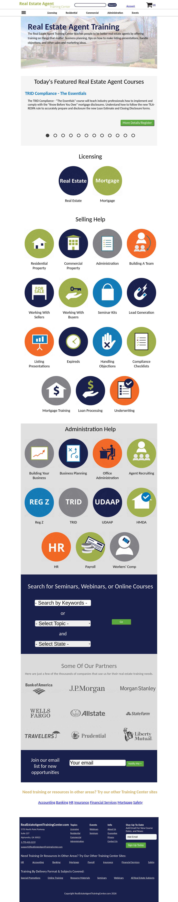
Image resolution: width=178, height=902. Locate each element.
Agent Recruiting (141, 457)
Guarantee (112, 833)
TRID (73, 506)
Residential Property (39, 249)
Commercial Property (73, 249)
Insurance (81, 802)
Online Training (55, 877)
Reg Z (39, 506)
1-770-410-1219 (28, 842)
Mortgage (107, 184)
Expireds (73, 345)
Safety (138, 802)
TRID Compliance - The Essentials (55, 93)
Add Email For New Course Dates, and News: (139, 829)
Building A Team (141, 247)
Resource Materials (80, 877)
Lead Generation (141, 296)
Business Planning (73, 457)
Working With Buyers (73, 298)
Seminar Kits (107, 296)
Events (135, 12)
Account (131, 6)
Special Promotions (30, 877)
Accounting (46, 802)
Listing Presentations (39, 347)
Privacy (111, 837)
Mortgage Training (56, 394)
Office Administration (107, 459)
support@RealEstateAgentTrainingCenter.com (41, 847)
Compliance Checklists (141, 347)
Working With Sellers (39, 298)
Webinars (94, 829)
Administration (115, 12)
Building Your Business (39, 459)
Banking (62, 802)
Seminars (94, 833)
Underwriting (124, 394)
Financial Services (103, 802)
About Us (112, 829)
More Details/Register (137, 123)
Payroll (90, 550)
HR (56, 550)
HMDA (141, 506)
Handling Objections (107, 347)
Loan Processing (90, 394)
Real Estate (73, 184)
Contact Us (113, 841)
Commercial (92, 12)
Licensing (52, 12)
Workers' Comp (124, 550)
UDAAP (107, 506)
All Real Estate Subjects (142, 877)
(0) (154, 5)
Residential (71, 12)
